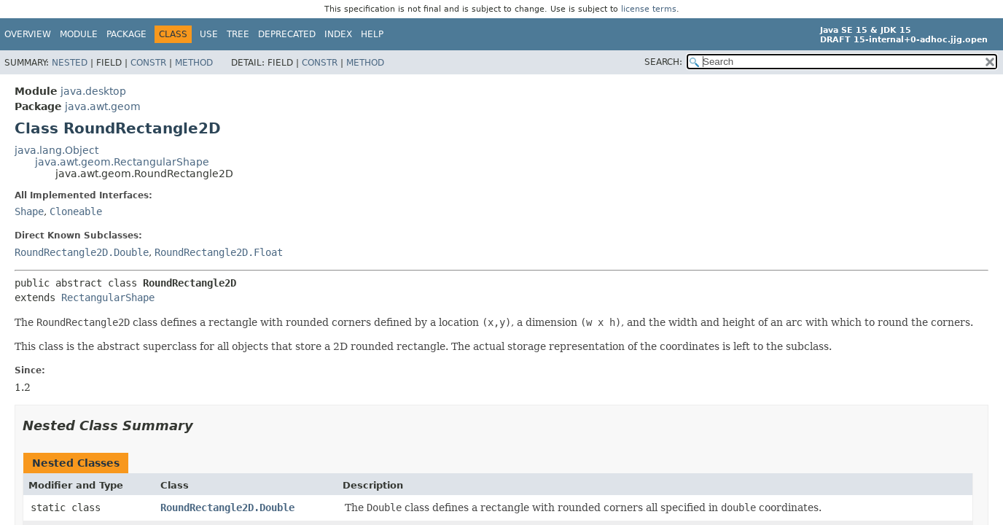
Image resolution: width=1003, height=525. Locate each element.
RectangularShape (108, 297)
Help (372, 34)
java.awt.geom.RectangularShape (122, 162)
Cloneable (76, 211)
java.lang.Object (56, 150)
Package (126, 34)
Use (209, 34)
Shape (29, 211)
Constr (148, 63)
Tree (238, 34)
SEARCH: (663, 62)
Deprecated (287, 34)
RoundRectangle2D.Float (219, 252)
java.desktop (93, 91)
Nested (69, 63)
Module (79, 34)
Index (338, 34)
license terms (648, 9)
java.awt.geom (103, 106)
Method (194, 63)
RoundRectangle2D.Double (82, 252)
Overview (27, 34)
